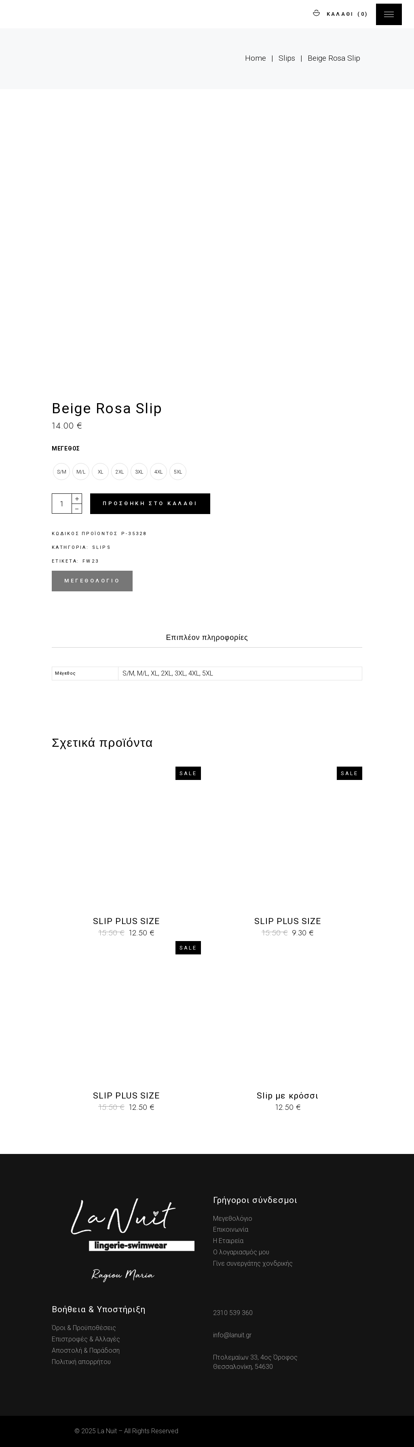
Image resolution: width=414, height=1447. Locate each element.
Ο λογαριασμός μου (241, 1252)
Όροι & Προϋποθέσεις (84, 1328)
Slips (101, 547)
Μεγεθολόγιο (92, 581)
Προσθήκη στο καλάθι (150, 503)
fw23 (90, 561)
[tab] (207, 640)
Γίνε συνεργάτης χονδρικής (253, 1263)
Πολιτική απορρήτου (81, 1362)
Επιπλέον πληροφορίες (207, 637)
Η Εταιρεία (228, 1241)
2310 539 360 (233, 1313)
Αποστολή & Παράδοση (86, 1350)
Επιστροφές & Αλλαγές (86, 1339)
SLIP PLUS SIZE (126, 921)
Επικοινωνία (230, 1229)
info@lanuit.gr (232, 1335)
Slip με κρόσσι (288, 1096)
